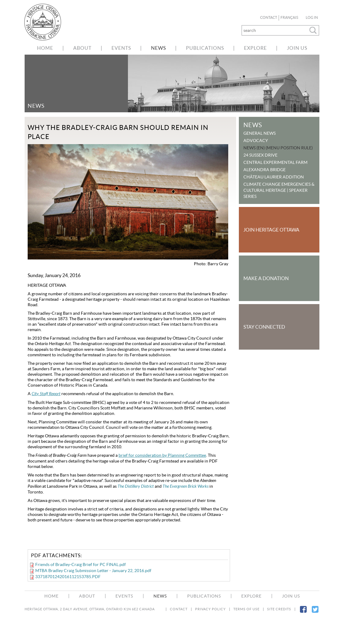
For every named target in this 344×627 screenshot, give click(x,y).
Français (289, 17)
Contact (268, 17)
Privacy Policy (210, 609)
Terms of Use (246, 609)
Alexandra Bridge (264, 169)
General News (259, 133)
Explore (255, 48)
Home (45, 48)
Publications (205, 48)
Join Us (297, 48)
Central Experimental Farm (275, 162)
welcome (46, 22)
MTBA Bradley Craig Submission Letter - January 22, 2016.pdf (93, 570)
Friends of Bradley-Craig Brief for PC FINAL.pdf (80, 564)
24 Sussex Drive (260, 155)
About (82, 48)
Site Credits (279, 609)
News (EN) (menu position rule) (278, 147)
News (158, 48)
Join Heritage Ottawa (271, 229)
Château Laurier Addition (273, 177)
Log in (312, 17)
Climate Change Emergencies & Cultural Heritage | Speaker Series (279, 190)
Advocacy (255, 140)
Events (121, 48)
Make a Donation (266, 278)
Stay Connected (264, 327)
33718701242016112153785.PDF (68, 576)
